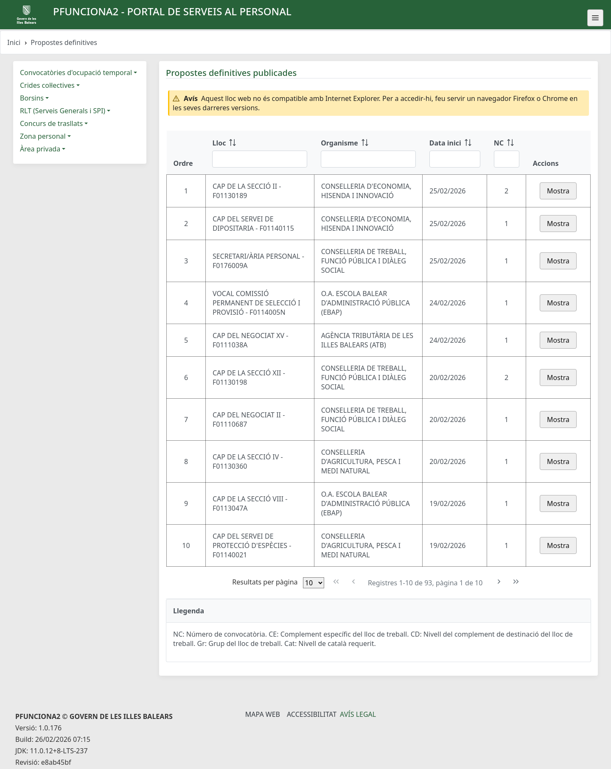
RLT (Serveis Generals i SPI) (62, 110)
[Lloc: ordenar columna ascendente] (259, 153)
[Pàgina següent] (499, 582)
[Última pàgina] (516, 582)
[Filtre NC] (506, 159)
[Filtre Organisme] (368, 159)
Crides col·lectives (47, 85)
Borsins (32, 98)
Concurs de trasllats (51, 123)
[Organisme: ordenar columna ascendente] (368, 153)
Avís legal (358, 714)
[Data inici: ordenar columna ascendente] (455, 153)
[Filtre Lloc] (259, 159)
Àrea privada (40, 149)
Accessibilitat (311, 714)
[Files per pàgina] (313, 582)
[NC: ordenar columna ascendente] (506, 153)
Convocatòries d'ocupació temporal (76, 72)
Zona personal (43, 136)
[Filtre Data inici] (454, 159)
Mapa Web (262, 714)
